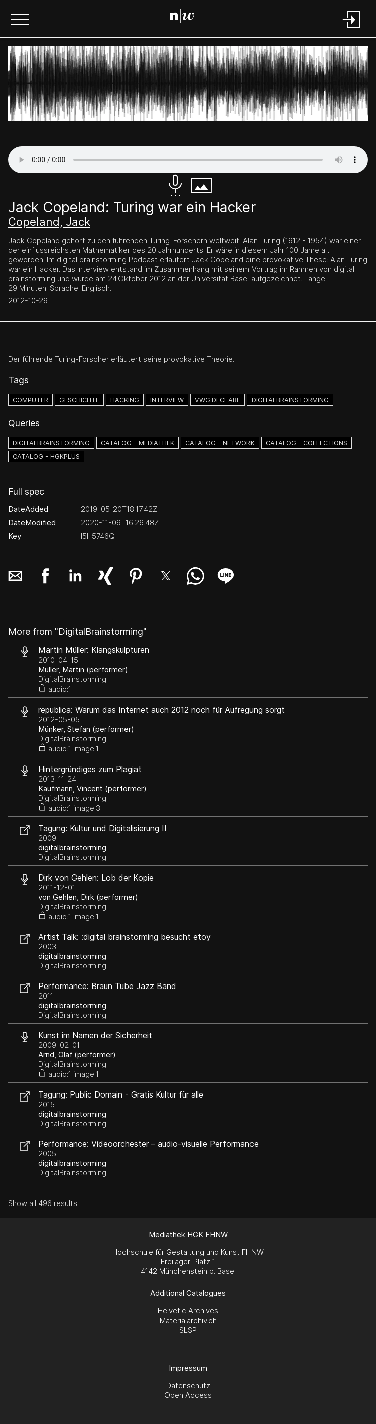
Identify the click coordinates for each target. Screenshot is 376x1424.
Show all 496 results (42, 1203)
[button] (20, 20)
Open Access (188, 1395)
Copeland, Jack (49, 221)
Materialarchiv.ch (188, 1320)
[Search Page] (186, 17)
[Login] (352, 29)
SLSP (188, 1330)
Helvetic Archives (188, 1311)
